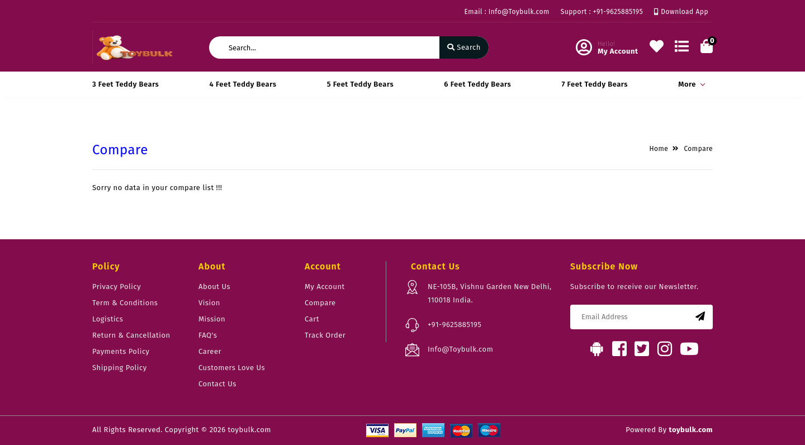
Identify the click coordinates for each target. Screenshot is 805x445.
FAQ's (207, 335)
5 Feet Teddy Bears (360, 84)
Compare (698, 149)
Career (209, 351)
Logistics (107, 319)
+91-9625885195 (454, 324)
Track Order (325, 335)
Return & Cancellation (131, 335)
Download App (681, 12)
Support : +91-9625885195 (602, 12)
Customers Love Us (231, 367)
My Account (325, 286)
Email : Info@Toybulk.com (507, 12)
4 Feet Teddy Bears (243, 84)
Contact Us (217, 384)
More (690, 84)
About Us (214, 286)
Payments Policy (121, 351)
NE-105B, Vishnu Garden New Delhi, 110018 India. (490, 293)
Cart (312, 319)
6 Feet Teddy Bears (477, 84)
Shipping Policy (119, 367)
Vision (209, 303)
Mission (211, 319)
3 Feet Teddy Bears (125, 84)
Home (658, 149)
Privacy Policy (116, 286)
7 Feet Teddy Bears (594, 84)
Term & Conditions (125, 303)
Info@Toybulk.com (460, 349)
